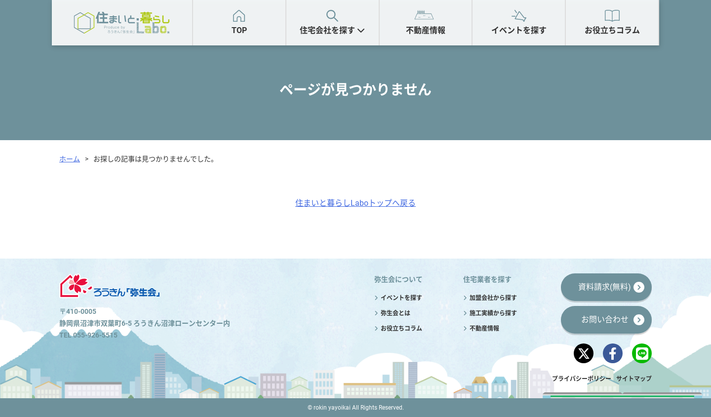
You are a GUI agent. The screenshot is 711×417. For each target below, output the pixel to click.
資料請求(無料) (604, 287)
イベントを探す (519, 30)
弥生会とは (395, 313)
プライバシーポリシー (581, 379)
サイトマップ (634, 379)
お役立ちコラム (612, 30)
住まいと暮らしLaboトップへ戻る (355, 203)
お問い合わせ (605, 319)
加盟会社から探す (493, 298)
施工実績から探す (493, 313)
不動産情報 (425, 30)
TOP (239, 30)
